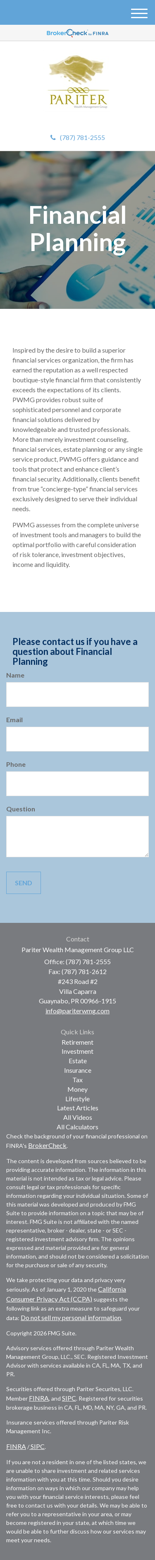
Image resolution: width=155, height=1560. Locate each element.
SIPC (69, 1398)
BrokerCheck (47, 1145)
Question (20, 809)
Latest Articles (77, 1108)
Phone (16, 764)
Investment (77, 1051)
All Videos (77, 1117)
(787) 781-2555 (77, 137)
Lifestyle (77, 1098)
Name (15, 675)
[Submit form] (23, 883)
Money (77, 1089)
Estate (78, 1060)
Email (14, 719)
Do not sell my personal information (71, 1317)
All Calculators (77, 1127)
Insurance (77, 1070)
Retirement (77, 1042)
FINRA (39, 1398)
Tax (77, 1079)
